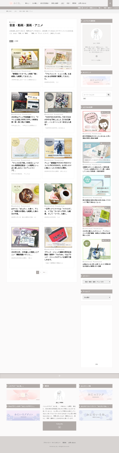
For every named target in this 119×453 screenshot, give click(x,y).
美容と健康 (54, 3)
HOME (10, 11)
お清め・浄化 (107, 240)
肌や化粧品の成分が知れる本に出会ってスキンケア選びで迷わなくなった (97, 201)
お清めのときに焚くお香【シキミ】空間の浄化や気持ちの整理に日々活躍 (97, 265)
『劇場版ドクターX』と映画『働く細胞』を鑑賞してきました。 (24, 75)
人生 (62, 3)
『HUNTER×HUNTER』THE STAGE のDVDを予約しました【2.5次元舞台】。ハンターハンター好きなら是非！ (57, 121)
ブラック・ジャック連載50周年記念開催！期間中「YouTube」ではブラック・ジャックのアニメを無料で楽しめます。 (57, 256)
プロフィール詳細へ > (96, 60)
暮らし (27, 3)
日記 (68, 3)
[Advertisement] (97, 335)
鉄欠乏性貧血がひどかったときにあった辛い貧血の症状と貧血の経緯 (97, 137)
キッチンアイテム (106, 143)
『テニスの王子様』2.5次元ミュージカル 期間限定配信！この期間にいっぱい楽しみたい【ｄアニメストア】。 (25, 166)
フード (108, 207)
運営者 (74, 3)
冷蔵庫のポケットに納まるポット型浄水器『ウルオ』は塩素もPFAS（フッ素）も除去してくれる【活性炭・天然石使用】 (96, 169)
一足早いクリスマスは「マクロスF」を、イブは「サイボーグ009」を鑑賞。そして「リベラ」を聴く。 (58, 211)
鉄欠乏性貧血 (44, 3)
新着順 (11, 41)
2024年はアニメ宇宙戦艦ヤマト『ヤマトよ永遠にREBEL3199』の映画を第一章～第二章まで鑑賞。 (24, 119)
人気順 (16, 41)
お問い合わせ (82, 3)
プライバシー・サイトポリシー (52, 442)
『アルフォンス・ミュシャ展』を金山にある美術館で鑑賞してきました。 (57, 76)
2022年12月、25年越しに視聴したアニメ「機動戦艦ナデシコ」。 (25, 253)
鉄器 (84, 98)
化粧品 (108, 176)
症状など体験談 (106, 112)
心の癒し (34, 3)
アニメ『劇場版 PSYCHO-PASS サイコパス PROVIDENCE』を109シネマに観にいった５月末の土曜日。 (57, 165)
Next (44, 272)
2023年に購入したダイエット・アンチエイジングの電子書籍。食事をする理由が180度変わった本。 (96, 233)
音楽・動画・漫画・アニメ (26, 11)
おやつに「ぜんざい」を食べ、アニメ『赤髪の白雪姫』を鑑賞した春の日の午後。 (24, 211)
